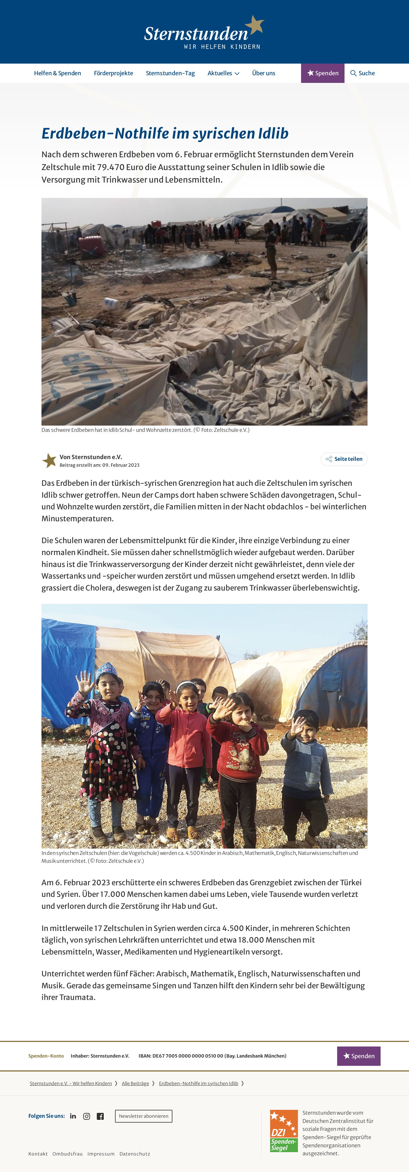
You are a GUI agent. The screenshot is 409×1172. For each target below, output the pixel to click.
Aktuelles (224, 73)
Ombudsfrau (68, 1154)
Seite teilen (349, 459)
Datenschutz (135, 1154)
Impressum (101, 1154)
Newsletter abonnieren (143, 1116)
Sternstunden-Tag (170, 73)
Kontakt (38, 1154)
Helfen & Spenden (57, 73)
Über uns (264, 73)
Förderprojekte (113, 73)
